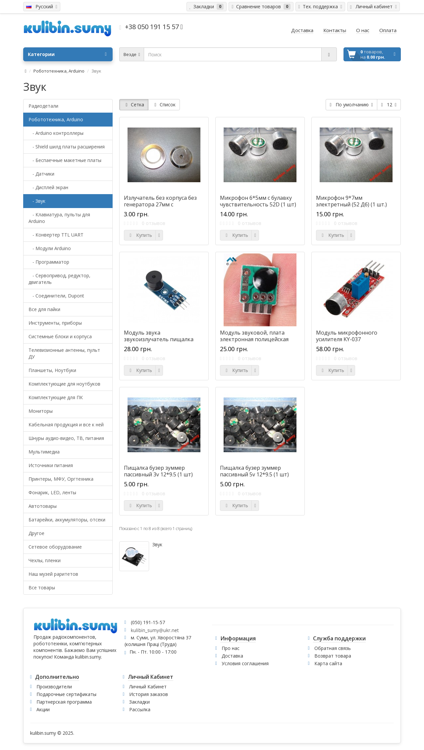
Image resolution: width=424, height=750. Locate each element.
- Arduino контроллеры (55, 133)
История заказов (148, 694)
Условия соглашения (245, 663)
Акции (43, 709)
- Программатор (48, 262)
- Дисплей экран (48, 187)
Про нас (230, 648)
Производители (54, 686)
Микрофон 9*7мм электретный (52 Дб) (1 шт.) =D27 (351, 204)
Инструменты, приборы (55, 323)
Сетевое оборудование (55, 547)
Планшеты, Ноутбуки (52, 370)
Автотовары (42, 506)
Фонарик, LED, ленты (52, 492)
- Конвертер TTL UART (55, 235)
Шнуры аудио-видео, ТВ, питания (66, 438)
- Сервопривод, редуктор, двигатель (59, 278)
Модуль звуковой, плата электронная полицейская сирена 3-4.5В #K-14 (254, 339)
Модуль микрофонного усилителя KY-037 (346, 336)
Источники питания (50, 465)
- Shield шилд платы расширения (66, 146)
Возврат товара (332, 656)
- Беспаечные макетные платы (64, 160)
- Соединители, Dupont (56, 296)
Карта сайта (328, 663)
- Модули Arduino (49, 248)
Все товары (41, 587)
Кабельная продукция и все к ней (66, 424)
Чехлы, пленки (44, 560)
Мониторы (40, 411)
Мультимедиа (44, 452)
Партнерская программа (64, 702)
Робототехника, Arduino (58, 71)
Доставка (232, 656)
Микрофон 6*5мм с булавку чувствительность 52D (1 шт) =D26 (258, 204)
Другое (36, 533)
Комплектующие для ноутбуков (64, 384)
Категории (67, 54)
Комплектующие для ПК (55, 397)
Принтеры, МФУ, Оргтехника (60, 479)
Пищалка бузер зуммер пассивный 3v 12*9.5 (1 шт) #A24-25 (158, 474)
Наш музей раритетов (53, 574)
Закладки (139, 702)
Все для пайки (44, 309)
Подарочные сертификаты (66, 694)
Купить (140, 235)
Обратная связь (332, 648)
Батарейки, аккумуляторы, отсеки (66, 519)
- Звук (36, 201)
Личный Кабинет (148, 686)
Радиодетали (43, 106)
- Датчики (41, 174)
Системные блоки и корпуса (60, 336)
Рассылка (139, 709)
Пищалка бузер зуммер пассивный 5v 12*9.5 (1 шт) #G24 (254, 474)
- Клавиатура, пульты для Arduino (59, 217)
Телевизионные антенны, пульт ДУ (64, 353)
